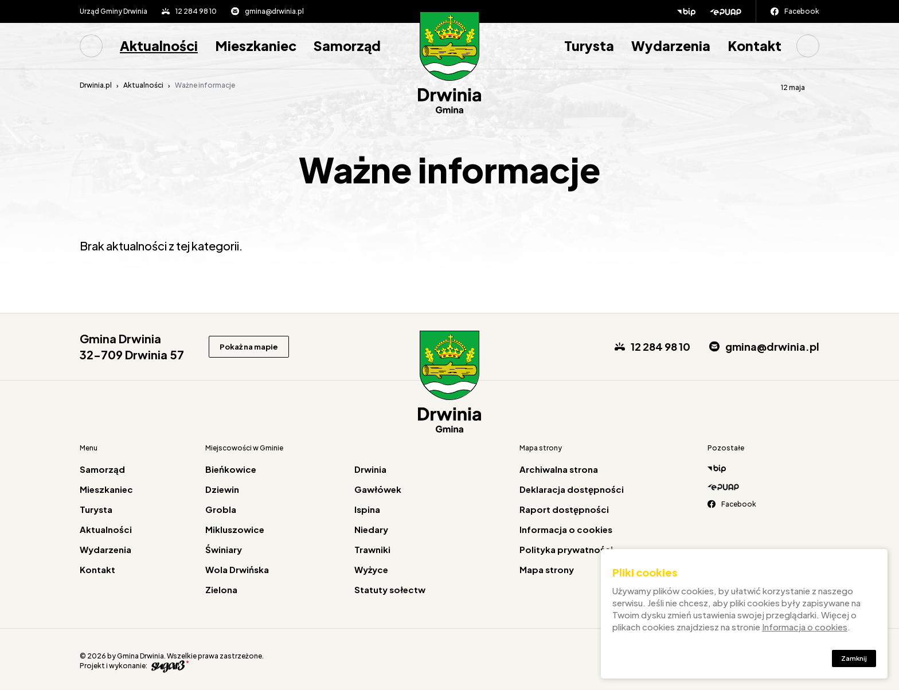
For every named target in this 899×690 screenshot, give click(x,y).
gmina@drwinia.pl (274, 11)
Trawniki (372, 549)
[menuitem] (95, 45)
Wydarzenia (670, 45)
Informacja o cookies (565, 529)
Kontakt (754, 45)
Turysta (589, 45)
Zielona (221, 589)
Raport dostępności (564, 509)
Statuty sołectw (389, 589)
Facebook (801, 11)
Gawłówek (377, 489)
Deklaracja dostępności (571, 489)
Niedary (371, 529)
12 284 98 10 (196, 11)
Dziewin (222, 489)
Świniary (223, 549)
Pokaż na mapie (255, 346)
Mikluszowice (234, 529)
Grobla (220, 509)
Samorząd (347, 45)
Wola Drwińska (237, 569)
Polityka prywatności (566, 549)
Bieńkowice (230, 469)
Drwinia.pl (96, 85)
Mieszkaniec (255, 45)
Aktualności (159, 45)
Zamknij (852, 660)
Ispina (367, 509)
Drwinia (370, 469)
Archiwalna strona (558, 469)
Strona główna (91, 45)
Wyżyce (371, 569)
